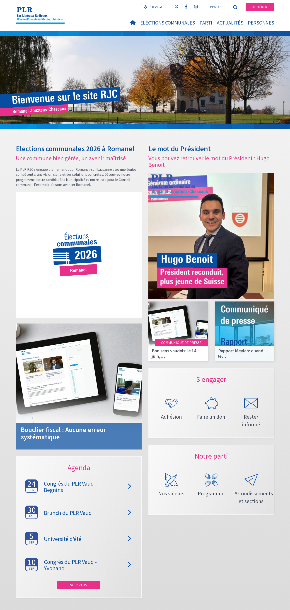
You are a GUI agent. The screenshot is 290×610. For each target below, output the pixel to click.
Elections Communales (167, 23)
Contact (216, 7)
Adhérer (259, 7)
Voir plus (78, 585)
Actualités (230, 23)
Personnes (261, 23)
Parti (206, 23)
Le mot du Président (179, 148)
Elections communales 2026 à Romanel (75, 148)
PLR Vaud (155, 7)
